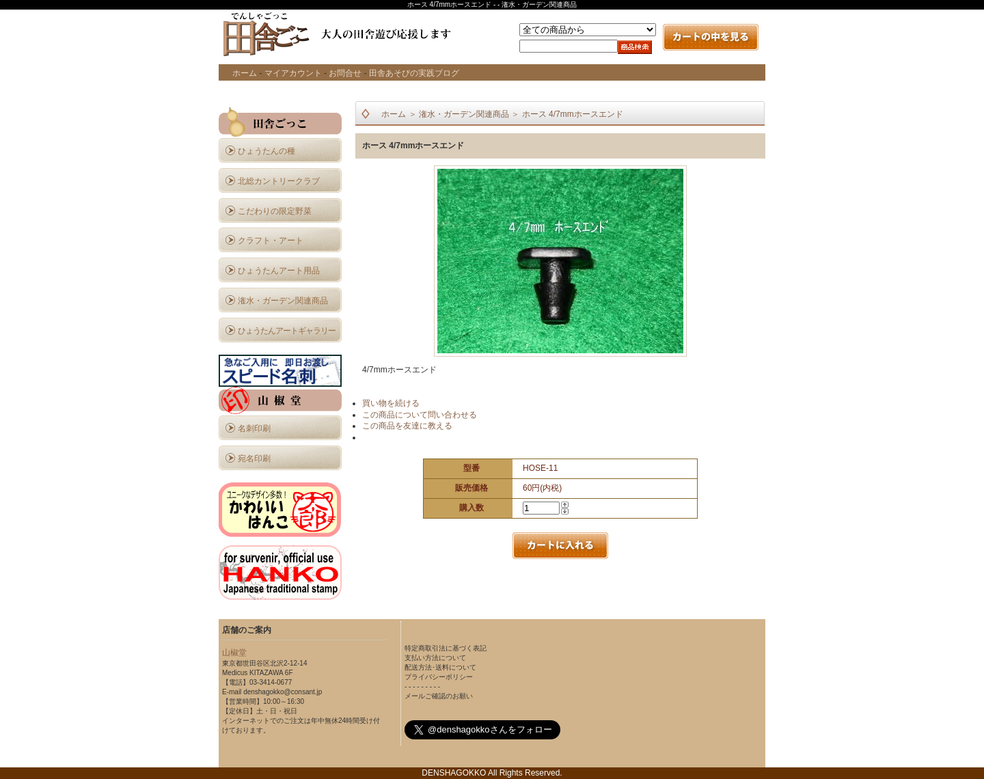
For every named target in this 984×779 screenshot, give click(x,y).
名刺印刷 (254, 428)
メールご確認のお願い (439, 696)
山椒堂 (234, 652)
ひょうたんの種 (266, 151)
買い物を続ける (391, 403)
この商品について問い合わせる (419, 415)
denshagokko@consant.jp (282, 692)
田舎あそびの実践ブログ (414, 73)
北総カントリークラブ (279, 181)
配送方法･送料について (440, 667)
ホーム (244, 73)
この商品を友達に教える (407, 425)
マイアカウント (293, 73)
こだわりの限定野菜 (275, 211)
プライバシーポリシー (439, 677)
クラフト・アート (270, 240)
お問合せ (345, 73)
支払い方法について (435, 657)
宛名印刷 (254, 458)
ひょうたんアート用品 (279, 270)
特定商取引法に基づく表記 (446, 648)
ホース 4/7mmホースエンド (572, 114)
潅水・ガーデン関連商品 (283, 300)
